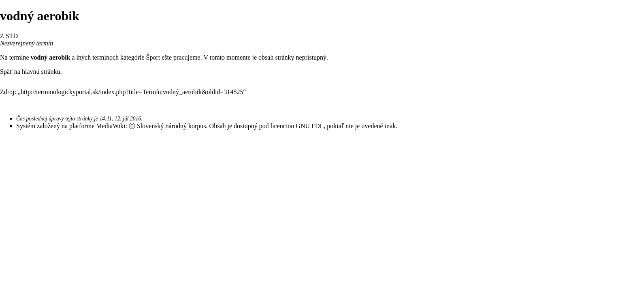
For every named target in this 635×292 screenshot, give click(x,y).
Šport (153, 57)
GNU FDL (310, 125)
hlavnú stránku (41, 71)
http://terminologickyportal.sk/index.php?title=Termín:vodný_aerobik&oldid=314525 (132, 91)
